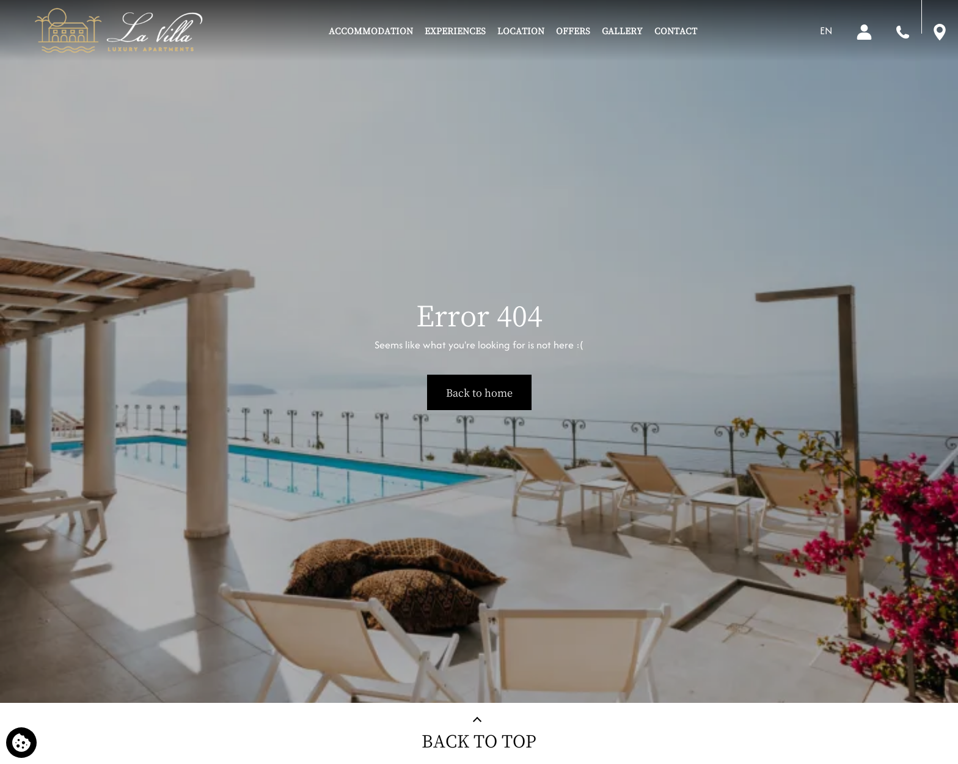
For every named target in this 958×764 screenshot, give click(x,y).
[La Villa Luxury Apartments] (118, 30)
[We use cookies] (21, 742)
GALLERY (622, 30)
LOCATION (520, 30)
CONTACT (675, 30)
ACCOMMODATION (371, 30)
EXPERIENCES (455, 30)
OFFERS (573, 30)
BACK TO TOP (479, 740)
